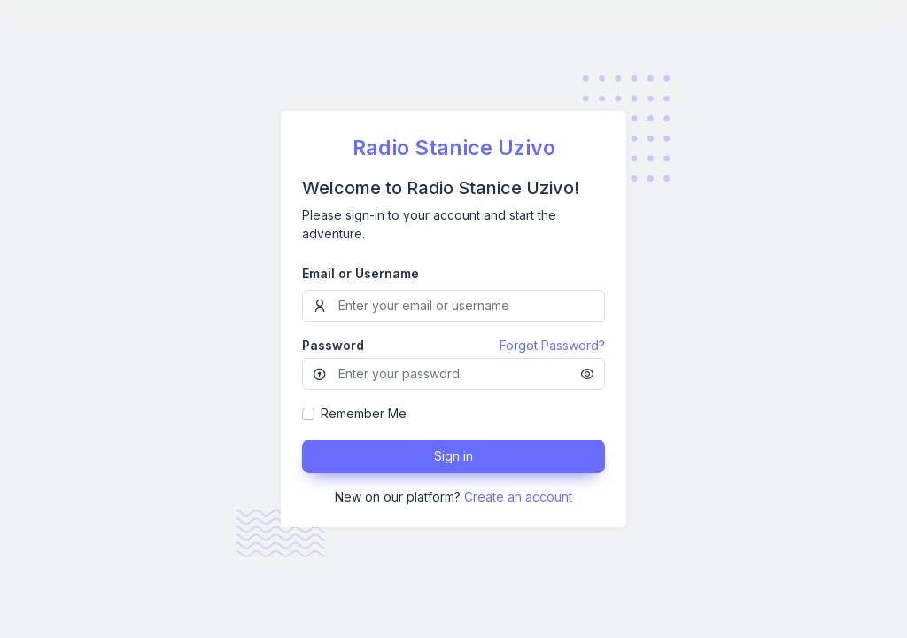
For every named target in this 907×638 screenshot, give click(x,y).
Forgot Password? (552, 345)
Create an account (518, 496)
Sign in (453, 455)
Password (333, 345)
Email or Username (360, 273)
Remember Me (364, 413)
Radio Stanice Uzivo (454, 147)
